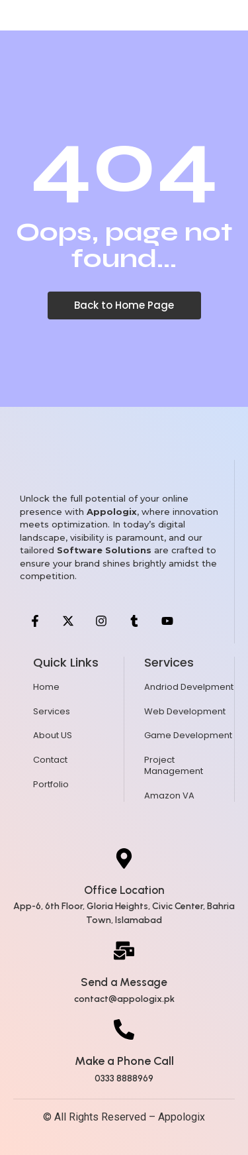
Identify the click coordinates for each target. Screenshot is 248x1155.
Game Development (188, 735)
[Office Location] (124, 860)
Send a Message (124, 982)
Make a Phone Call (124, 1061)
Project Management (173, 765)
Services (51, 711)
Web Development (185, 711)
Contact (50, 759)
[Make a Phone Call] (124, 1031)
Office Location (124, 890)
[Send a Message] (124, 952)
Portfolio (51, 784)
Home (46, 687)
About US (52, 735)
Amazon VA (169, 795)
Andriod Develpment (188, 687)
